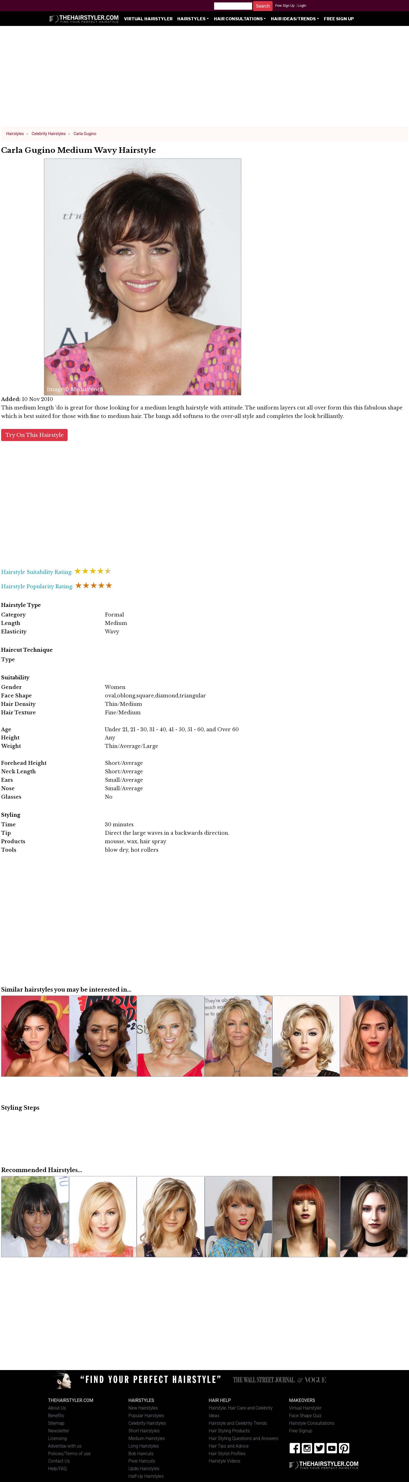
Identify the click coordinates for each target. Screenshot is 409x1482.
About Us (57, 1408)
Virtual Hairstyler (148, 18)
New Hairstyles (143, 1408)
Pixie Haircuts (142, 1461)
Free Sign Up (285, 6)
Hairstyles (191, 18)
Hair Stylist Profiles (227, 1453)
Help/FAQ (57, 1468)
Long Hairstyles (144, 1446)
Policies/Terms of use (69, 1453)
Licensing (57, 1438)
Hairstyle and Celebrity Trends (238, 1423)
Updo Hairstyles (144, 1468)
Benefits (56, 1415)
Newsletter (58, 1430)
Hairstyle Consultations (312, 1423)
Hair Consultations (238, 18)
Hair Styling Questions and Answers (243, 1438)
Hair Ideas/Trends (293, 18)
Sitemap (56, 1423)
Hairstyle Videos (224, 1461)
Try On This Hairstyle (34, 435)
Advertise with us (65, 1446)
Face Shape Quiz (305, 1415)
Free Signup (300, 1430)
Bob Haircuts (141, 1453)
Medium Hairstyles (147, 1438)
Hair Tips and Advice (229, 1446)
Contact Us (59, 1461)
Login (302, 6)
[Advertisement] (205, 78)
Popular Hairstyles (146, 1415)
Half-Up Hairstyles (146, 1476)
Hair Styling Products (229, 1430)
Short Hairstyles (144, 1430)
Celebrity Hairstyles (147, 1423)
